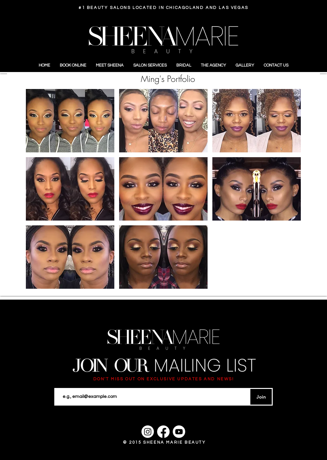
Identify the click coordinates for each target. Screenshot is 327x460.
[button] (70, 120)
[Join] (261, 397)
